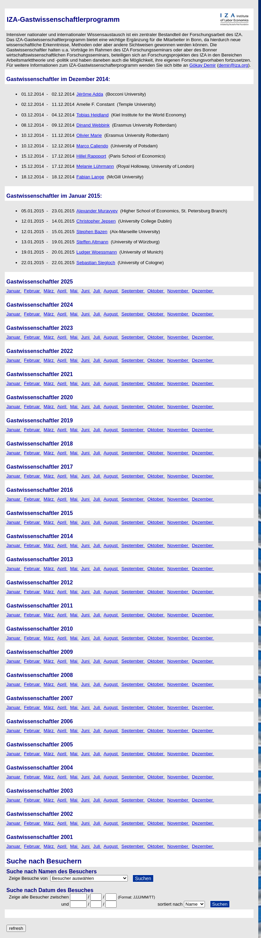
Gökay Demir (202, 65)
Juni (86, 290)
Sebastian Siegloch (95, 262)
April (62, 290)
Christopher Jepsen (96, 221)
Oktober (156, 290)
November (178, 290)
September (133, 290)
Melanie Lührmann (95, 166)
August (111, 290)
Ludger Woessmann (96, 252)
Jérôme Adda (89, 94)
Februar (32, 290)
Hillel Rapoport (91, 156)
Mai (74, 290)
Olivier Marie (89, 135)
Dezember (203, 290)
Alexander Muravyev (97, 210)
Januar (13, 290)
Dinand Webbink (93, 125)
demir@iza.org (233, 65)
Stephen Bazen (91, 231)
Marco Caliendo (92, 145)
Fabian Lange (90, 176)
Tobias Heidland (92, 114)
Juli (97, 290)
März (49, 290)
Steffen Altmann (92, 241)
